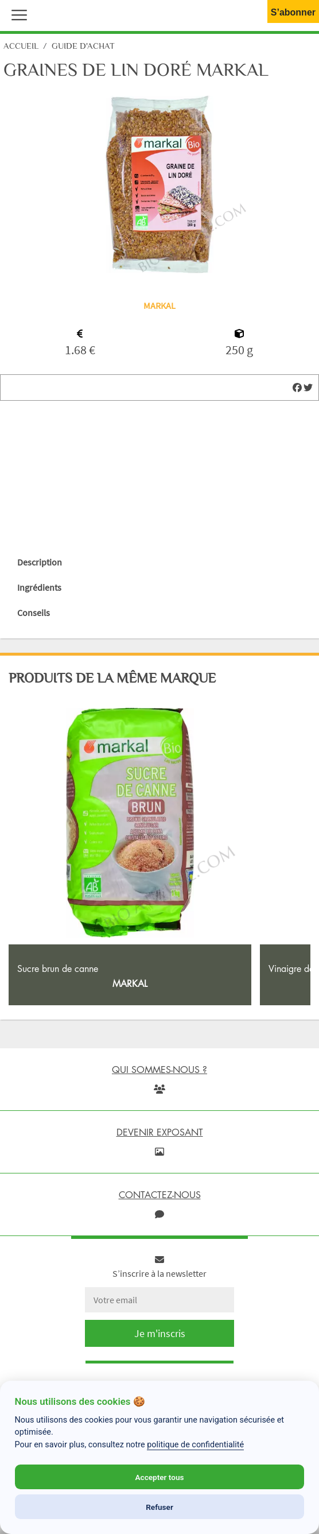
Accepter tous (159, 1477)
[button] (17, 14)
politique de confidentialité (195, 1445)
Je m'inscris (159, 1333)
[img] (297, 387)
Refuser (159, 1507)
